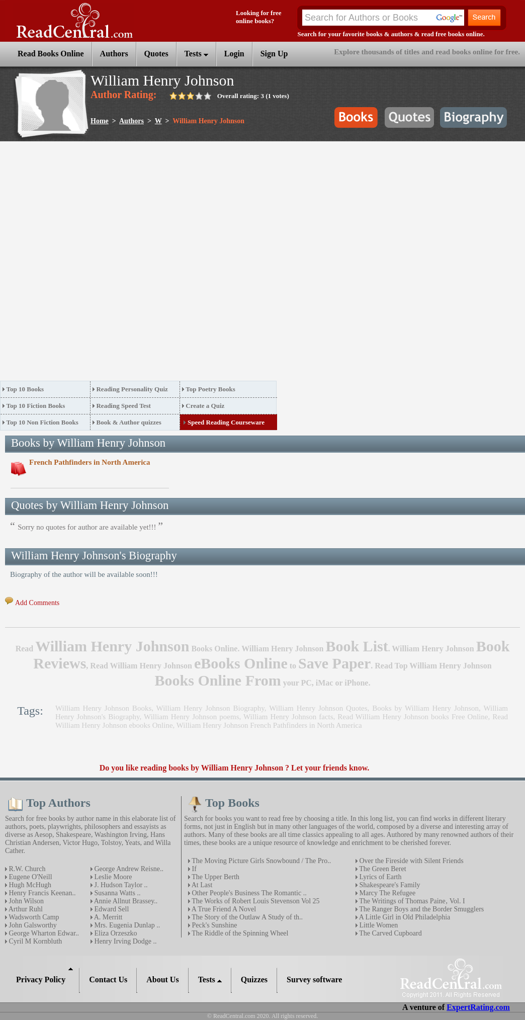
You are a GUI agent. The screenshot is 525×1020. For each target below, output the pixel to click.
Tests (196, 53)
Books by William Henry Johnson (425, 708)
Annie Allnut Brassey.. (125, 901)
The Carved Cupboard (390, 933)
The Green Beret (382, 869)
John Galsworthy (32, 925)
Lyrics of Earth (379, 877)
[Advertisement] (111, 264)
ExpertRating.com (478, 1007)
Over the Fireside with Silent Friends (411, 861)
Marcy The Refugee (386, 893)
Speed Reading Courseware (226, 422)
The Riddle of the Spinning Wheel (239, 933)
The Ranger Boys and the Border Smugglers (421, 909)
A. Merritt (108, 917)
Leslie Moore (112, 877)
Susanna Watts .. (116, 893)
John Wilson (25, 901)
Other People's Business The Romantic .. (248, 893)
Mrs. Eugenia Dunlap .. (126, 925)
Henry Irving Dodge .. (125, 941)
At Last (201, 885)
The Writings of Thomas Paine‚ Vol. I (411, 901)
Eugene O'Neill (29, 877)
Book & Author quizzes (128, 422)
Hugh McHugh (29, 885)
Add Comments (37, 603)
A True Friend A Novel (223, 909)
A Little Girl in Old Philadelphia (404, 917)
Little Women (378, 925)
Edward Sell (111, 909)
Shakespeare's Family (389, 885)
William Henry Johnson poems (191, 717)
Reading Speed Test (123, 405)
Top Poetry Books (210, 389)
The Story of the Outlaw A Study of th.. (246, 917)
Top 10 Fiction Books (36, 405)
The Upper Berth (214, 877)
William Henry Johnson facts (288, 717)
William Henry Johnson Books (103, 708)
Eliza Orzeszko (115, 933)
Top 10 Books (25, 389)
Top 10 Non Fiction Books (42, 422)
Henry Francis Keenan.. (41, 893)
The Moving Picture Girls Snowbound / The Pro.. (260, 861)
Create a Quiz (205, 405)
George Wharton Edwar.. (43, 933)
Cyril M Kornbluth (34, 941)
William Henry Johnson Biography (210, 708)
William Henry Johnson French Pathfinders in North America (269, 725)
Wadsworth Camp (33, 917)
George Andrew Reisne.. (128, 869)
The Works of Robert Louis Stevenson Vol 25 (255, 901)
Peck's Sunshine (213, 925)
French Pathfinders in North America (89, 462)
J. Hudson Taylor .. (120, 885)
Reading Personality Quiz (131, 389)
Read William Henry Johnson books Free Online (412, 717)
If (193, 869)
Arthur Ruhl (25, 909)
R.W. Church (26, 869)
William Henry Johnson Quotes (318, 708)
